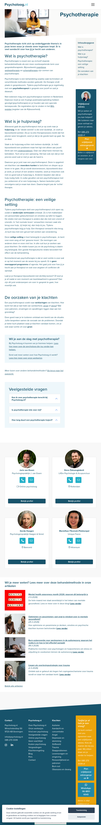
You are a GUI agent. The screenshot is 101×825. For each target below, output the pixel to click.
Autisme (56, 725)
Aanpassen (81, 817)
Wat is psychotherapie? (85, 48)
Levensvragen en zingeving (60, 755)
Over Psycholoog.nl (37, 725)
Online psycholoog (37, 737)
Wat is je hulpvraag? (83, 55)
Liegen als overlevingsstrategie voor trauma (49, 665)
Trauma (55, 747)
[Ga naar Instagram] (7, 745)
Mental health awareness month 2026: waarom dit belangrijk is (58, 594)
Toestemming (81, 810)
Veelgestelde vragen (37, 734)
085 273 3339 (11, 739)
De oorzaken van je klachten (85, 73)
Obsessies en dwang (61, 769)
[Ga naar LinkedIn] (13, 745)
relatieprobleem (25, 150)
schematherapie (30, 70)
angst (45, 305)
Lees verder (75, 603)
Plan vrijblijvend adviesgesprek (87, 143)
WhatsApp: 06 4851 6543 (86, 790)
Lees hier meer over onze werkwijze (25, 358)
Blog (30, 753)
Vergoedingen (35, 747)
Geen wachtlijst (35, 741)
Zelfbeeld (56, 744)
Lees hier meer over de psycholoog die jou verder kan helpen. (33, 346)
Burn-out (56, 766)
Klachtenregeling (36, 750)
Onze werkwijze (35, 728)
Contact (32, 759)
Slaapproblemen (59, 750)
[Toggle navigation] (93, 5)
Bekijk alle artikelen (14, 686)
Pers (30, 756)
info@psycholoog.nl (14, 736)
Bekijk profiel (27, 501)
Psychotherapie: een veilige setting (85, 64)
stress (53, 305)
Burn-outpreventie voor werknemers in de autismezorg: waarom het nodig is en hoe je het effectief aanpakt (60, 641)
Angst (54, 734)
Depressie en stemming (58, 739)
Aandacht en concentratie (58, 730)
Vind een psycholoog (38, 731)
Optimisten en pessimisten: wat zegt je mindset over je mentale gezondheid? (58, 618)
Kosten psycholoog (37, 744)
